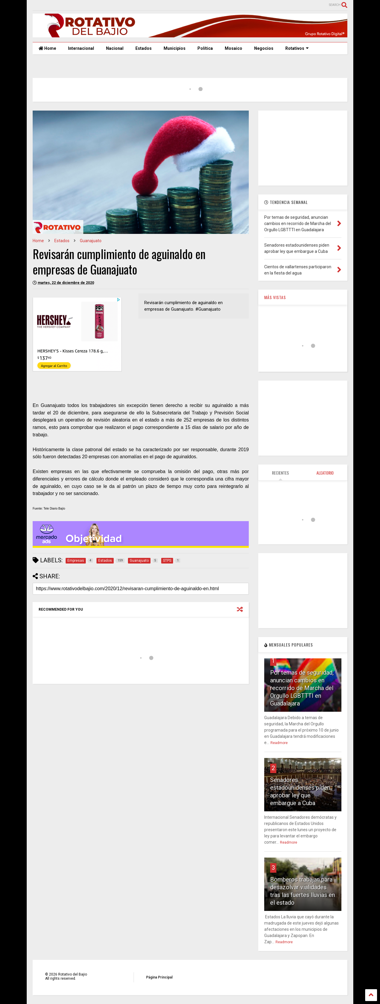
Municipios (175, 48)
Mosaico (233, 48)
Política (205, 48)
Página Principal (159, 977)
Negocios (263, 48)
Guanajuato (91, 240)
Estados (143, 48)
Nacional (115, 48)
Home (47, 48)
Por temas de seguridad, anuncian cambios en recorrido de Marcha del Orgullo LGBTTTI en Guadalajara (302, 688)
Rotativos (297, 48)
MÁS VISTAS (275, 297)
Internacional (81, 48)
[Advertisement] (302, 148)
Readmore (279, 743)
